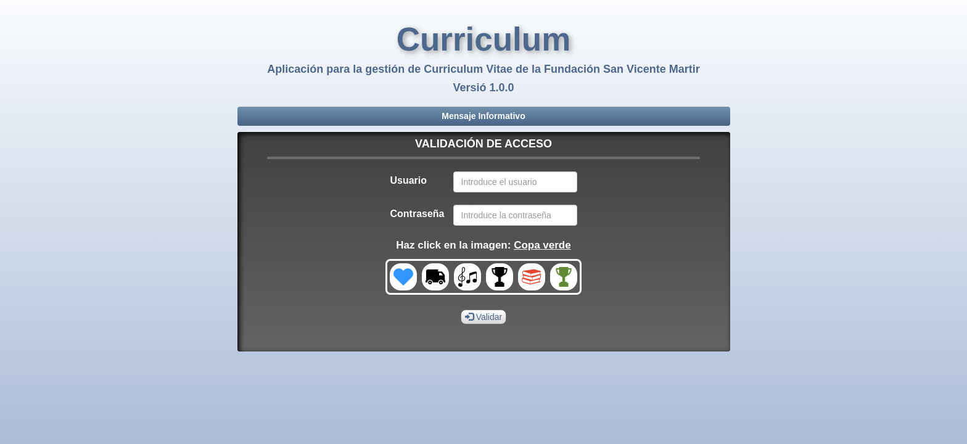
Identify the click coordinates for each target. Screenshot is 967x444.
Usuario (408, 180)
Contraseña (417, 213)
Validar (483, 317)
